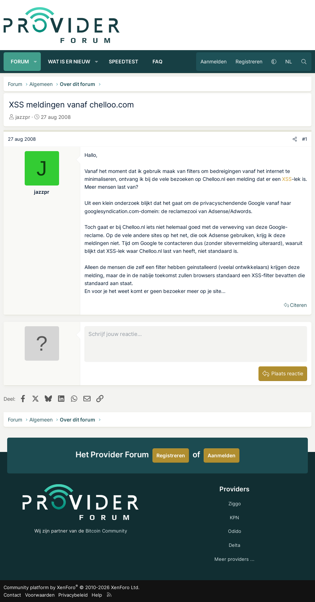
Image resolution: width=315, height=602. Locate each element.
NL (288, 61)
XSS (287, 179)
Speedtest (123, 61)
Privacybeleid (73, 595)
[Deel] (295, 139)
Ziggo (234, 503)
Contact (12, 595)
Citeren (298, 305)
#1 (304, 139)
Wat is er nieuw (69, 61)
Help (97, 595)
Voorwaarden (40, 595)
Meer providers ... (234, 559)
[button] (35, 61)
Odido (234, 531)
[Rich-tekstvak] (195, 344)
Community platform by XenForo (72, 587)
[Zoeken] (303, 61)
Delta (234, 545)
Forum (20, 61)
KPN (234, 517)
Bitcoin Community (106, 531)
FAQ (157, 61)
